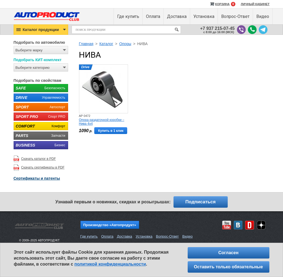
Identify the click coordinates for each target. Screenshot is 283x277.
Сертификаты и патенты (37, 178)
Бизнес (39, 145)
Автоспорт (39, 107)
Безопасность (39, 88)
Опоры (125, 44)
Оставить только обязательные (228, 266)
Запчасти (39, 136)
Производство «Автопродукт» (109, 225)
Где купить (89, 236)
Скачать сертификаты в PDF (43, 167)
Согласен (228, 252)
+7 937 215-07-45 (217, 28)
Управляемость (39, 98)
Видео (187, 236)
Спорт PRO (39, 117)
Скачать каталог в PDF (38, 159)
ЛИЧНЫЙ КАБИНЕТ (255, 4)
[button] (41, 29)
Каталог (106, 44)
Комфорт (39, 126)
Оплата (107, 236)
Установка (144, 236)
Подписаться (200, 201)
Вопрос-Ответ (167, 236)
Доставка (124, 236)
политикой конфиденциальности (110, 264)
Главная (86, 44)
